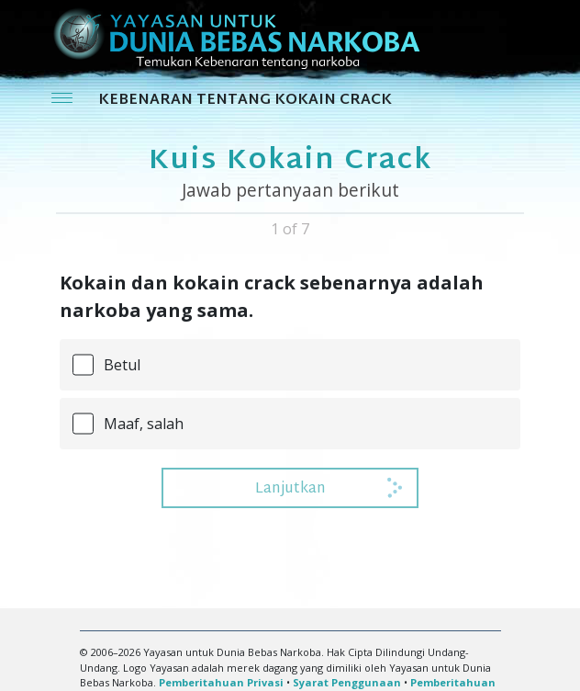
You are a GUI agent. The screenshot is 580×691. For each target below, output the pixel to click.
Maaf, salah (144, 423)
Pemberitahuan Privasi (221, 682)
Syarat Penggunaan (347, 682)
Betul (122, 365)
